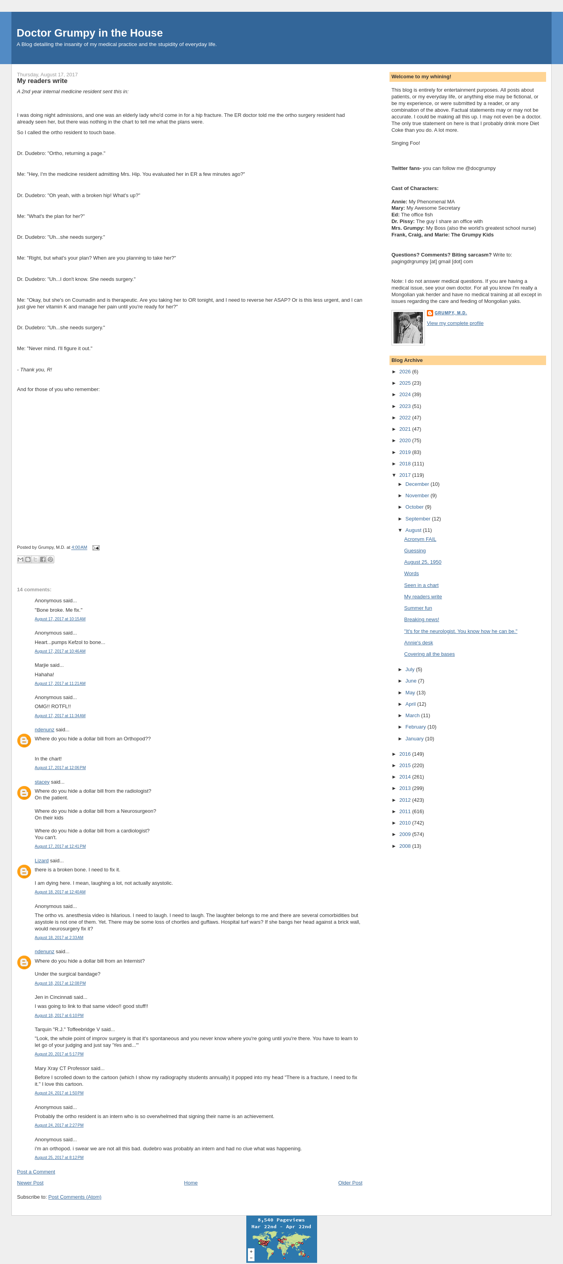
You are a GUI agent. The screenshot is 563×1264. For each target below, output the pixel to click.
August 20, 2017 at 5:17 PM (59, 1054)
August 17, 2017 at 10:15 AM (60, 619)
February (417, 727)
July (411, 669)
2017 (405, 475)
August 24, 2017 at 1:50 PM (59, 1093)
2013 (405, 788)
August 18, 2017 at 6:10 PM (59, 1015)
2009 (405, 834)
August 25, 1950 (422, 562)
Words (411, 573)
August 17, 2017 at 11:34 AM (60, 716)
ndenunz (44, 730)
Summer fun (418, 608)
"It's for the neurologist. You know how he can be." (460, 631)
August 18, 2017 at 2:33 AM (59, 938)
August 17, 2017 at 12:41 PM (60, 846)
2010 (405, 823)
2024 (405, 394)
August (414, 530)
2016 (405, 754)
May (411, 693)
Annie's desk (418, 643)
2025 (405, 383)
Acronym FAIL (420, 539)
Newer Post (30, 1183)
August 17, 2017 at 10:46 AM (60, 651)
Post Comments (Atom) (75, 1197)
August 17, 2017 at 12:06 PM (60, 768)
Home (191, 1183)
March (413, 715)
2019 (405, 452)
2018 (405, 464)
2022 (405, 418)
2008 (405, 846)
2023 (405, 406)
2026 (405, 372)
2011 (405, 811)
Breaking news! (421, 619)
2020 (405, 440)
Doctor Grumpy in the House (90, 33)
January (415, 739)
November (418, 495)
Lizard (41, 861)
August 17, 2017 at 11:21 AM (60, 683)
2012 (405, 800)
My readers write (42, 80)
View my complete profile (455, 323)
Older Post (350, 1183)
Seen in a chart (421, 585)
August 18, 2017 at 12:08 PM (60, 983)
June (412, 681)
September (419, 519)
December (418, 484)
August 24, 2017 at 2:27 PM (59, 1125)
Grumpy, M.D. (451, 313)
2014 (405, 777)
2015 (405, 765)
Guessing (415, 551)
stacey (42, 782)
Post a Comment (36, 1172)
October (415, 507)
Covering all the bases (429, 654)
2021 (405, 429)
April (411, 704)
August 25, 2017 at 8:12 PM (59, 1157)
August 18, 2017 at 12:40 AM (60, 892)
